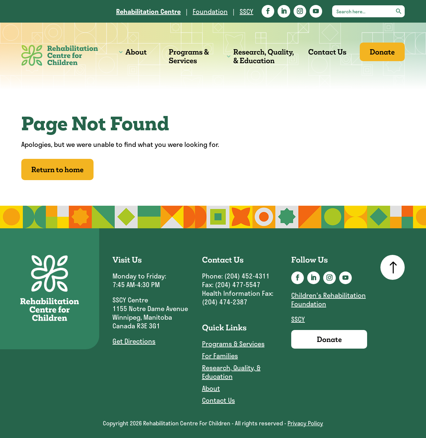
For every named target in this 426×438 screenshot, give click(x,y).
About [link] (136, 51)
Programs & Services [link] (189, 56)
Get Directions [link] (133, 341)
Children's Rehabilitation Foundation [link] (328, 299)
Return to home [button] (57, 169)
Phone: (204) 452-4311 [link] (236, 276)
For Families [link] (220, 356)
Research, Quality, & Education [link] (263, 56)
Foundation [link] (210, 11)
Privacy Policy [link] (305, 423)
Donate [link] (382, 51)
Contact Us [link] (327, 51)
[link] (148, 11)
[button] (268, 11)
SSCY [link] (246, 11)
